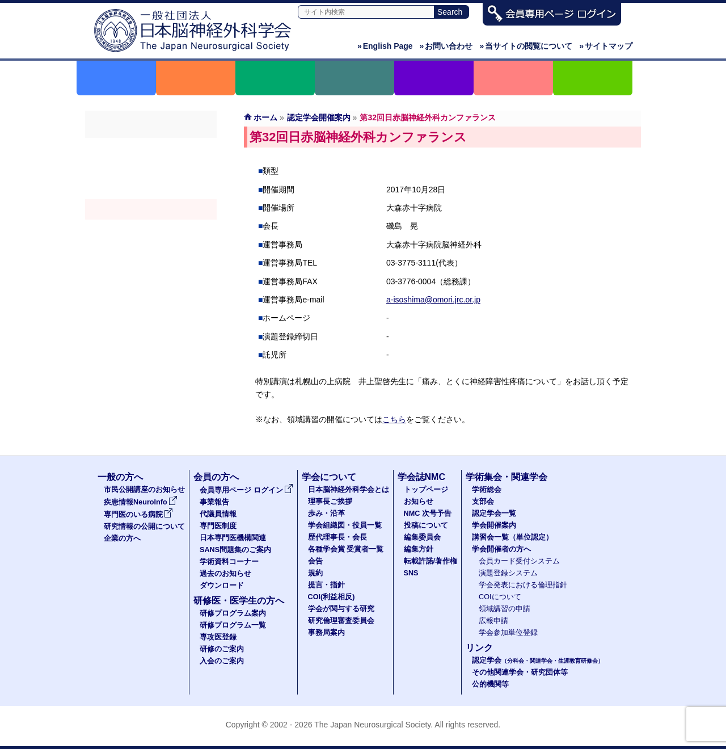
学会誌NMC (421, 477)
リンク (479, 648)
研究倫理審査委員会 (341, 621)
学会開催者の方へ (151, 250)
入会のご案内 (222, 661)
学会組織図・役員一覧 (345, 525)
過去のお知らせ (225, 574)
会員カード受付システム (519, 561)
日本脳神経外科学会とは (348, 490)
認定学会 (537, 660)
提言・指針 (326, 585)
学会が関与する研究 (341, 609)
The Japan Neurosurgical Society (372, 724)
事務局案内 (326, 633)
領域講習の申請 (504, 609)
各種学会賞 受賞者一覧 (346, 549)
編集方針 (418, 549)
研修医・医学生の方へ (238, 600)
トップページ (426, 490)
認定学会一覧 (494, 513)
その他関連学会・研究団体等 (520, 672)
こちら (394, 419)
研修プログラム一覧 (233, 625)
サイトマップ (605, 46)
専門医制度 (218, 526)
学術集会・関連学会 (506, 477)
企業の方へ (122, 538)
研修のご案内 (222, 649)
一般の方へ (120, 477)
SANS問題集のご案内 (235, 550)
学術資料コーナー (229, 562)
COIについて (500, 597)
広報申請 (493, 621)
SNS (411, 573)
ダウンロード (222, 586)
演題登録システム (508, 573)
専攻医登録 (218, 637)
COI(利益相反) (331, 597)
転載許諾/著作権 (431, 561)
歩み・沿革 (326, 513)
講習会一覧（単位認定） (512, 537)
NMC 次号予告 (427, 513)
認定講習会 (151, 230)
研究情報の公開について (144, 527)
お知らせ (418, 502)
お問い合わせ (446, 46)
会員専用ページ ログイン (246, 490)
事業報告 (214, 502)
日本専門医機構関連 (233, 538)
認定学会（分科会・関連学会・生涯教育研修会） (151, 189)
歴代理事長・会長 (337, 537)
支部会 (151, 168)
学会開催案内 (151, 209)
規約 (315, 573)
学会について (329, 477)
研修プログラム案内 (233, 613)
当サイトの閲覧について (525, 46)
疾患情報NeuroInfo (141, 502)
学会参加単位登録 (508, 633)
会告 (315, 561)
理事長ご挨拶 (330, 502)
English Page (385, 46)
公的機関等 (490, 684)
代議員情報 (218, 514)
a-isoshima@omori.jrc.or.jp (433, 299)
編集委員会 (422, 537)
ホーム (265, 117)
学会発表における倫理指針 (523, 585)
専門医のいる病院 (138, 515)
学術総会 (151, 148)
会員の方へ (216, 477)
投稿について (426, 525)
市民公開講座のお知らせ (144, 490)
